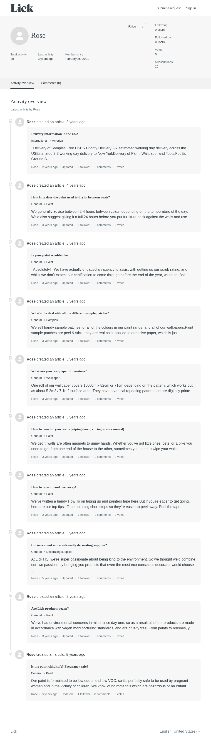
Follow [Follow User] (132, 26)
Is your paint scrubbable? (49, 255)
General (36, 204)
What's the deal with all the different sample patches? (70, 313)
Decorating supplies (59, 551)
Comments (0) (51, 83)
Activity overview (22, 83)
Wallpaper (53, 378)
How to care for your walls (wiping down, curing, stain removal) (77, 429)
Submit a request (168, 8)
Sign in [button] (191, 8)
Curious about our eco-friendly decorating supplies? (69, 545)
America (57, 140)
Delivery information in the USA (54, 134)
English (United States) (179, 731)
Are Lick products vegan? (50, 608)
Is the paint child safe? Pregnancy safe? (59, 666)
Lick (13, 731)
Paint (49, 204)
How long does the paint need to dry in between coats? (70, 197)
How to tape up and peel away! (53, 487)
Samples (52, 320)
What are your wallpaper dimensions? (59, 371)
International (39, 140)
